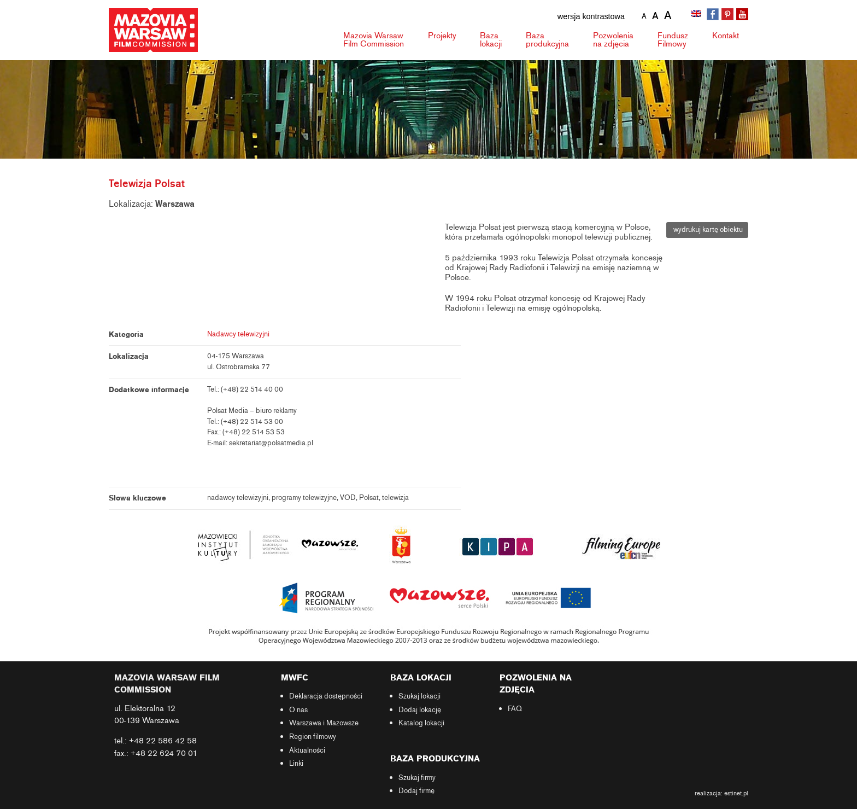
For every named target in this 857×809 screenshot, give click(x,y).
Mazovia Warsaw (373, 40)
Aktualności (307, 750)
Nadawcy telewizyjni (238, 334)
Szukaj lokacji (419, 696)
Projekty (442, 35)
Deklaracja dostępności (325, 696)
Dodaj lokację (419, 710)
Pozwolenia (613, 40)
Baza (491, 40)
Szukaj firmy (417, 777)
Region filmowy (312, 736)
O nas (298, 710)
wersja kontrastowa (591, 16)
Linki (296, 763)
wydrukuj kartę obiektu (707, 229)
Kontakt (725, 35)
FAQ (515, 709)
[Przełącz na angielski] (697, 15)
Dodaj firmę (416, 791)
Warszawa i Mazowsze (324, 723)
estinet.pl (736, 793)
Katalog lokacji (421, 723)
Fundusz (673, 40)
